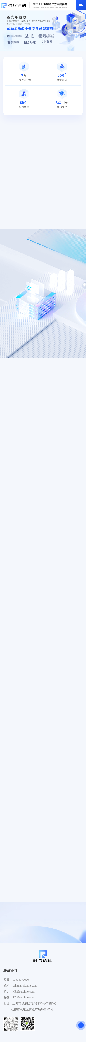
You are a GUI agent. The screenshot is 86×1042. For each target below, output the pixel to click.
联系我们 (10, 970)
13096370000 (20, 979)
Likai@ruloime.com (24, 985)
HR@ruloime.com (23, 991)
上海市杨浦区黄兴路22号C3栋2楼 (34, 1003)
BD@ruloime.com (23, 997)
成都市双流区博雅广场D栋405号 (32, 1009)
